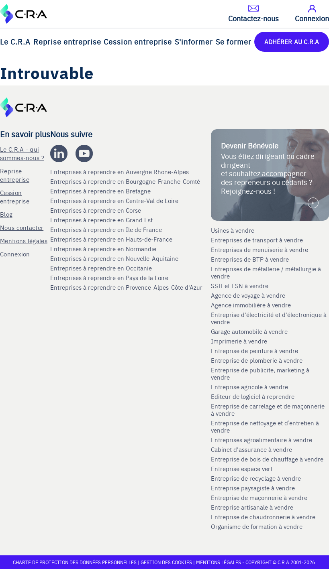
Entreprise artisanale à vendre (252, 507)
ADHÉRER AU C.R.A (291, 41)
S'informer (194, 42)
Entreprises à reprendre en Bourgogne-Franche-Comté (126, 181)
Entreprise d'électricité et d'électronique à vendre (269, 318)
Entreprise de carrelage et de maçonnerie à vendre (268, 409)
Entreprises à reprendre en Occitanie (101, 268)
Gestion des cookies (167, 562)
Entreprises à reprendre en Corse (96, 210)
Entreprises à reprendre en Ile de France (106, 229)
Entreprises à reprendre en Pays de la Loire (109, 277)
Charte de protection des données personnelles (75, 562)
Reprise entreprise (67, 42)
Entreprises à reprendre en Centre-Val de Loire (115, 200)
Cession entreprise (138, 42)
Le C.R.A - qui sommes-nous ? (22, 153)
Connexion (15, 254)
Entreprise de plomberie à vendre (256, 360)
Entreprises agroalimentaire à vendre (261, 439)
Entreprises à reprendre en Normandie (104, 248)
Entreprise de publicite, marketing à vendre (260, 373)
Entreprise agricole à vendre (249, 386)
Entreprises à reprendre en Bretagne (101, 191)
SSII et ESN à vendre (239, 285)
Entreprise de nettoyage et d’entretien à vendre (265, 426)
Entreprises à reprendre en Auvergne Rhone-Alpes (120, 171)
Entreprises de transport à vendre (257, 240)
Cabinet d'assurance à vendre (251, 449)
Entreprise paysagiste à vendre (253, 488)
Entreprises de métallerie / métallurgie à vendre (266, 272)
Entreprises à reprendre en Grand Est (102, 220)
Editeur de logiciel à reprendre (252, 396)
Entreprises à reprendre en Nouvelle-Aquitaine (115, 258)
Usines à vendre (232, 230)
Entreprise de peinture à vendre (254, 350)
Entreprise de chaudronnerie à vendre (263, 516)
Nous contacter (21, 227)
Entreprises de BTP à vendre (250, 259)
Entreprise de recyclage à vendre (256, 478)
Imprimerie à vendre (240, 341)
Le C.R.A (15, 42)
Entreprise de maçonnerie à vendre (259, 497)
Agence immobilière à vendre (251, 305)
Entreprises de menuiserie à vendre (260, 249)
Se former (233, 42)
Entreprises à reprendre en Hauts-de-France (112, 239)
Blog (6, 214)
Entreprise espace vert (241, 468)
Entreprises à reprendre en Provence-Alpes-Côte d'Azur (127, 287)
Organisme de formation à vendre (256, 526)
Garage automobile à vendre (250, 331)
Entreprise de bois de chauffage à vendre (267, 459)
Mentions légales (23, 240)
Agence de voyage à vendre (249, 295)
